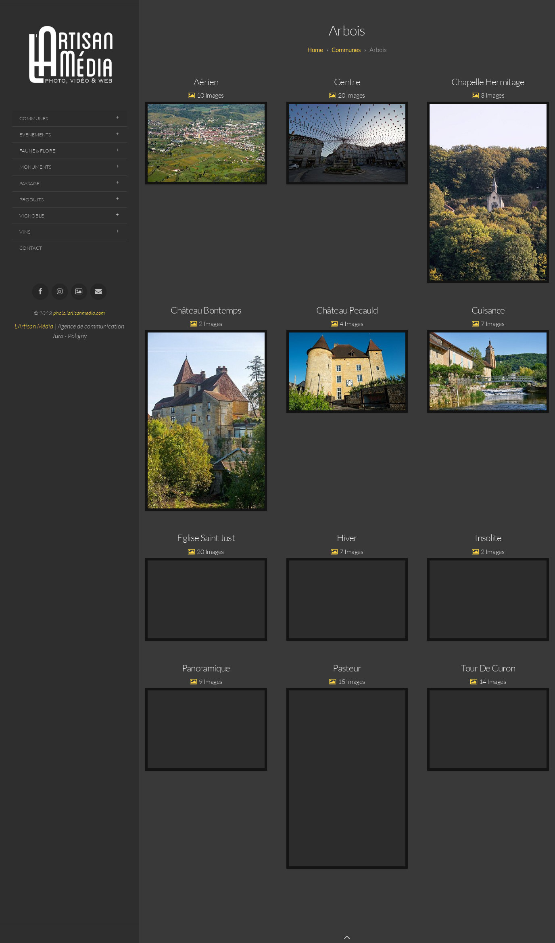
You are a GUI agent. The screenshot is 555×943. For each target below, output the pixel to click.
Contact (30, 248)
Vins (24, 232)
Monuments (35, 167)
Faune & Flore (37, 151)
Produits (31, 200)
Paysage (29, 183)
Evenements (35, 135)
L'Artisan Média (34, 326)
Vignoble (31, 216)
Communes (33, 118)
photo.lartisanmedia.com (79, 313)
